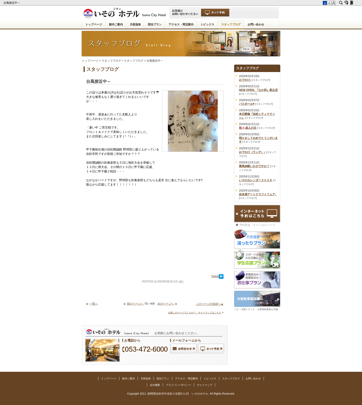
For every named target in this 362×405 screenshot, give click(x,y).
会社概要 (155, 385)
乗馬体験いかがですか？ (254, 166)
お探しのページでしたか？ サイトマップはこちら (194, 312)
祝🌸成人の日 (247, 127)
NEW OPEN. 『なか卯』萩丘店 (258, 90)
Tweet (215, 276)
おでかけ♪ (245, 79)
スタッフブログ (231, 24)
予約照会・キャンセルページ (257, 225)
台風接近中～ (12, 2)
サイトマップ (204, 385)
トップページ (93, 24)
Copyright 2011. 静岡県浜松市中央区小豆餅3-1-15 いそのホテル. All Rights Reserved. (181, 393)
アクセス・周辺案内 (181, 24)
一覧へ (94, 303)
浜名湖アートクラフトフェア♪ (257, 194)
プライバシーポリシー (178, 385)
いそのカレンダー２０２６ (255, 180)
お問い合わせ (255, 24)
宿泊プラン (155, 24)
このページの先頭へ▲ (209, 304)
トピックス (207, 24)
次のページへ (165, 303)
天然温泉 (135, 24)
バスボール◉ (246, 103)
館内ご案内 (116, 24)
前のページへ (135, 303)
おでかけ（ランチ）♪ (252, 152)
